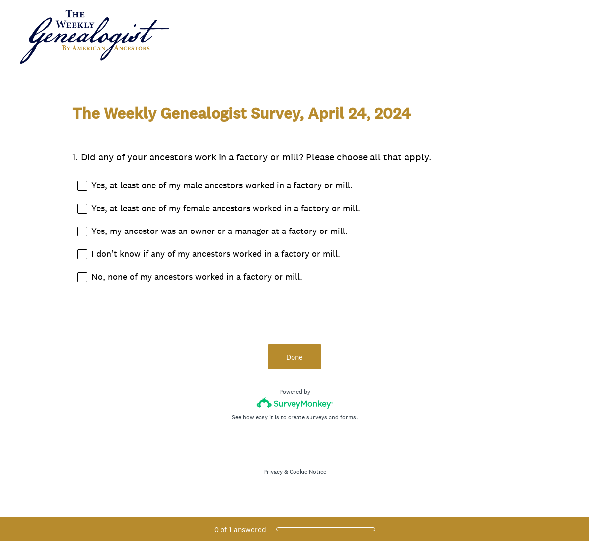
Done (294, 357)
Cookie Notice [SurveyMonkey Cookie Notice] (308, 472)
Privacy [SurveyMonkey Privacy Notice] (273, 472)
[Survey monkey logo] (294, 403)
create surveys (307, 417)
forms (348, 417)
